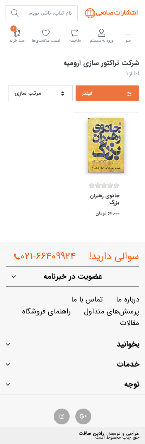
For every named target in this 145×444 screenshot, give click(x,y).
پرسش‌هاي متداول (111, 311)
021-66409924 (45, 257)
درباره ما (127, 299)
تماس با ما (87, 299)
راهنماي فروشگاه (46, 311)
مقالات (129, 323)
